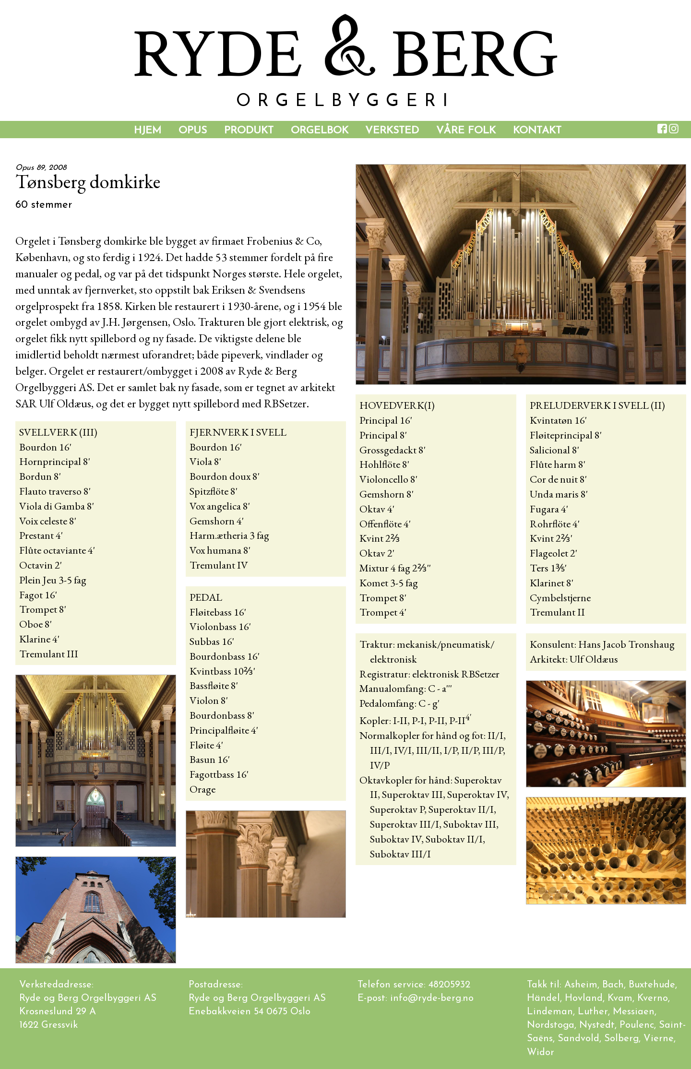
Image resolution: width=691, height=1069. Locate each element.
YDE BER (345, 55)
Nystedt (597, 1025)
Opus (193, 131)
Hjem (147, 131)
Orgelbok (319, 131)
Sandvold (578, 1039)
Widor (540, 1052)
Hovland (584, 998)
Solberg (621, 1039)
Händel (543, 998)
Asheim (580, 985)
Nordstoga (550, 1025)
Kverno (652, 998)
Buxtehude (652, 985)
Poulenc (637, 1025)
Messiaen (634, 1012)
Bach (613, 985)
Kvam (620, 998)
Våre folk (466, 131)
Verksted (392, 131)
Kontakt (537, 131)
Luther (593, 1012)
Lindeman (550, 1012)
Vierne (658, 1039)
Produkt (249, 131)
